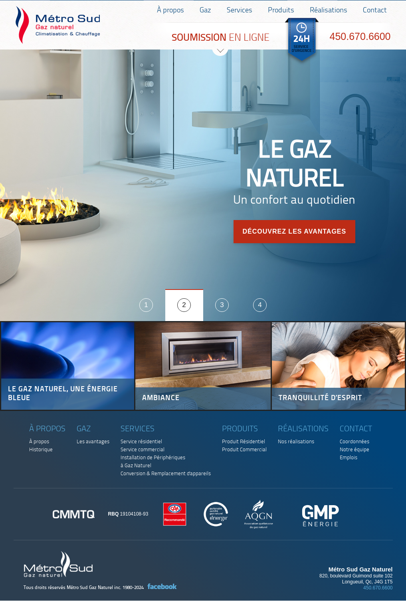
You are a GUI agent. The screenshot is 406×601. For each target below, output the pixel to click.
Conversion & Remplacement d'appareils (166, 473)
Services (239, 10)
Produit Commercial (244, 449)
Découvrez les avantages (294, 231)
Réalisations (328, 10)
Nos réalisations (296, 441)
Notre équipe (354, 449)
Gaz (205, 10)
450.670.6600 (360, 36)
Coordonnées (354, 441)
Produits (281, 10)
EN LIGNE (220, 38)
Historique (41, 449)
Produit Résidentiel (243, 441)
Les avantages (93, 441)
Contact (375, 10)
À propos (170, 10)
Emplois (348, 457)
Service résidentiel (141, 441)
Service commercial (142, 449)
